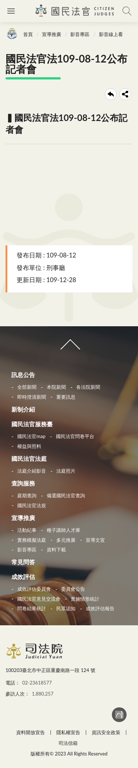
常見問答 (23, 561)
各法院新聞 (88, 387)
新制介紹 (23, 409)
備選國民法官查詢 (66, 495)
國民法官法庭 (29, 458)
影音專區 (79, 34)
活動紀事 (26, 530)
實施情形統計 (85, 599)
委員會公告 (73, 589)
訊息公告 (23, 374)
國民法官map (31, 436)
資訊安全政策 (106, 732)
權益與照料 (29, 446)
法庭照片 (65, 471)
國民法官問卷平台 (75, 436)
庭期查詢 (26, 495)
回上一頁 (111, 94)
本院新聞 (56, 387)
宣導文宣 (95, 540)
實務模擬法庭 (31, 540)
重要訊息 (65, 397)
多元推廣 (65, 540)
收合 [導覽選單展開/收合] (69, 347)
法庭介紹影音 (31, 471)
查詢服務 (23, 483)
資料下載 (56, 549)
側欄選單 (11, 11)
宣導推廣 (51, 34)
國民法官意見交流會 (38, 599)
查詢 (127, 11)
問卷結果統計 (31, 608)
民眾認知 (65, 608)
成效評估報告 (100, 608)
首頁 (28, 34)
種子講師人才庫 (63, 530)
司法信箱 (68, 743)
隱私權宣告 (68, 732)
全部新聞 (26, 387)
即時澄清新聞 (31, 397)
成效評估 (23, 576)
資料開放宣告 (30, 732)
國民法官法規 (31, 505)
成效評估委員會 (34, 589)
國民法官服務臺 (32, 423)
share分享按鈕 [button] (125, 94)
